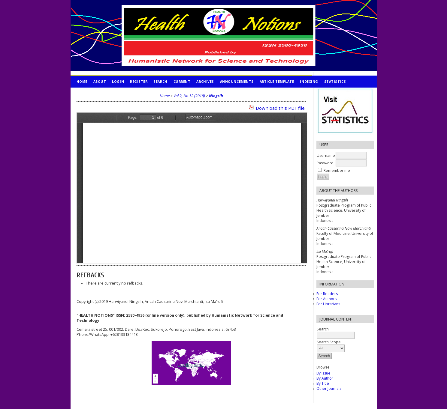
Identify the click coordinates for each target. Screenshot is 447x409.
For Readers (327, 293)
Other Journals (328, 388)
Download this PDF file (280, 108)
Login (118, 81)
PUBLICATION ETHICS (96, 93)
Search (160, 81)
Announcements (237, 81)
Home (82, 81)
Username (326, 155)
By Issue (323, 373)
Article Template (277, 81)
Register (138, 81)
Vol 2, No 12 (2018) (189, 95)
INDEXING (309, 81)
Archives (205, 81)
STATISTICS (335, 81)
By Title (322, 383)
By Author (324, 378)
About (99, 81)
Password (325, 163)
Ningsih (216, 95)
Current (182, 81)
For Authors (326, 298)
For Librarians (328, 303)
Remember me (337, 170)
